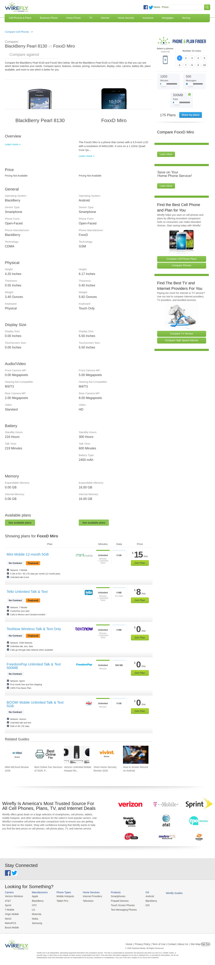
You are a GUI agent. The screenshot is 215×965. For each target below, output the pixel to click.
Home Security (126, 17)
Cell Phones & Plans (20, 17)
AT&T (8, 900)
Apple (34, 896)
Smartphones (115, 896)
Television (86, 900)
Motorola (35, 913)
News (157, 6)
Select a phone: (165, 50)
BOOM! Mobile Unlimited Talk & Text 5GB (35, 704)
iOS (143, 905)
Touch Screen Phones (119, 905)
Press (165, 6)
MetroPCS (10, 921)
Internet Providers (90, 896)
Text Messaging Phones (120, 909)
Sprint (8, 905)
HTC (33, 905)
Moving (186, 17)
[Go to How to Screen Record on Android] (135, 755)
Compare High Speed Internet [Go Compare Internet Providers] (181, 339)
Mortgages (168, 17)
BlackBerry (36, 900)
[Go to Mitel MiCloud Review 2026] (17, 755)
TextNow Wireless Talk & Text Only (34, 629)
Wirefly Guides (169, 892)
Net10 (8, 917)
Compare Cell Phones (17, 31)
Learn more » (13, 144)
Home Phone (73, 17)
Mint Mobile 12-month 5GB (28, 554)
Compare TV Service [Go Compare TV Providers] (181, 333)
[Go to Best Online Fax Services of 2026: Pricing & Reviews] (47, 755)
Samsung (36, 921)
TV (90, 17)
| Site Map (194, 942)
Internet (105, 17)
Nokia (34, 917)
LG (32, 909)
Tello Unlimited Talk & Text (27, 591)
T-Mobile (9, 909)
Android (145, 896)
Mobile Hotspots (64, 896)
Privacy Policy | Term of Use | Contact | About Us (161, 942)
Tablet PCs (61, 900)
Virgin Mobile (11, 913)
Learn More (166, 153)
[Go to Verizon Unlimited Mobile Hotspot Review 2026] (76, 755)
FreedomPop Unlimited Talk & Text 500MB (34, 666)
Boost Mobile (11, 926)
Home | (130, 942)
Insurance (147, 17)
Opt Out (206, 942)
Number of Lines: (192, 51)
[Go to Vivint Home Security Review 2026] (106, 755)
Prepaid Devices (116, 900)
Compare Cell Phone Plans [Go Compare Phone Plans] (182, 258)
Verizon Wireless (13, 896)
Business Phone (49, 17)
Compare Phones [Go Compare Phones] (181, 264)
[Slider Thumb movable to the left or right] (164, 84)
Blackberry (146, 900)
